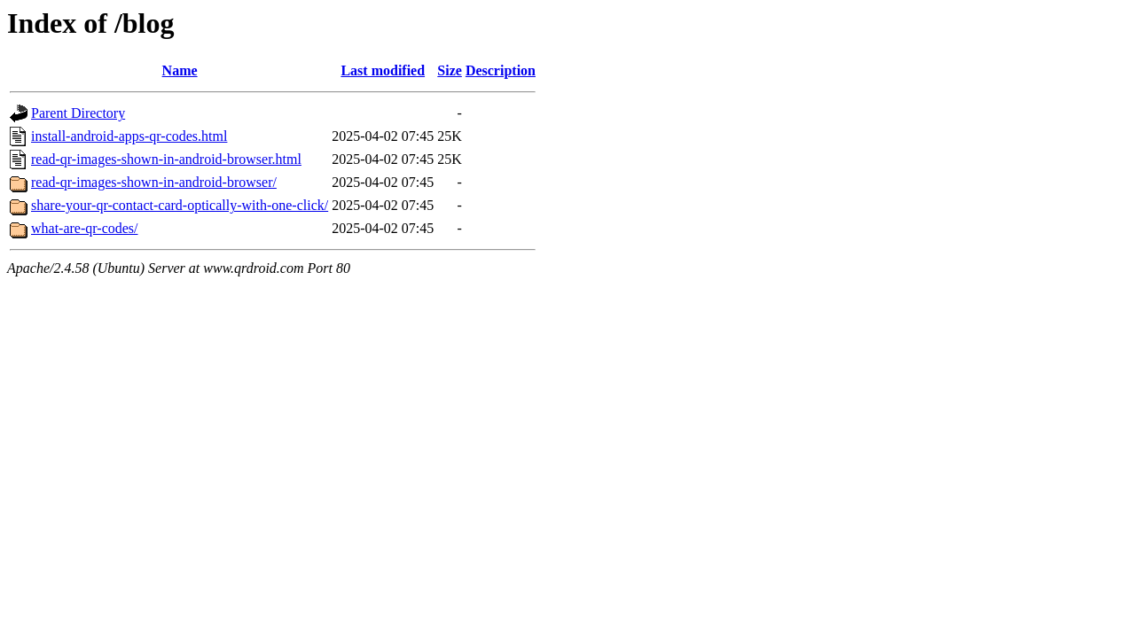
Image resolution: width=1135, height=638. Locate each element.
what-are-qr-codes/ (84, 228)
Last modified (382, 70)
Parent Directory (78, 113)
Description (501, 70)
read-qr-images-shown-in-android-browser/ (154, 182)
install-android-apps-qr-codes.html (129, 136)
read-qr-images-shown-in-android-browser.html (166, 159)
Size (449, 70)
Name (180, 70)
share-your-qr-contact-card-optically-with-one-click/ (179, 205)
